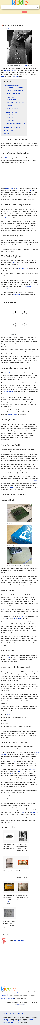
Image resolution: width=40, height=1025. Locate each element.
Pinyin (11, 773)
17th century (8, 158)
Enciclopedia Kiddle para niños (9, 1022)
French (26, 65)
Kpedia (24, 12)
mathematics (5, 289)
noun (5, 618)
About (14, 1021)
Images (13, 12)
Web (9, 12)
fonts (8, 714)
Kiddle (3, 1021)
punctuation (15, 76)
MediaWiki (30, 1019)
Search (37, 7)
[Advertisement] (20, 18)
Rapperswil (6, 901)
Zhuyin (19, 771)
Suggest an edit (19, 1004)
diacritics (4, 749)
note (14, 618)
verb (23, 616)
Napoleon (10, 211)
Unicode (12, 487)
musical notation (13, 414)
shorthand (28, 286)
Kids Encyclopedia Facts (8, 28)
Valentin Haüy (9, 188)
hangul (33, 812)
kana (22, 812)
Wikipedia (6, 1019)
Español (30, 12)
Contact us (27, 1021)
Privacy (20, 1021)
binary (14, 262)
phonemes (8, 218)
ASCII (35, 481)
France (17, 188)
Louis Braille (6, 70)
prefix (20, 402)
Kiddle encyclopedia (17, 992)
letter (2, 76)
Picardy (29, 190)
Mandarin (33, 769)
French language (23, 268)
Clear (33, 7)
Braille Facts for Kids (7, 998)
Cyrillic (14, 761)
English (5, 609)
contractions (16, 294)
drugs (19, 545)
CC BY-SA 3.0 (19, 1016)
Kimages (19, 12)
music (13, 289)
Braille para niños (19, 940)
